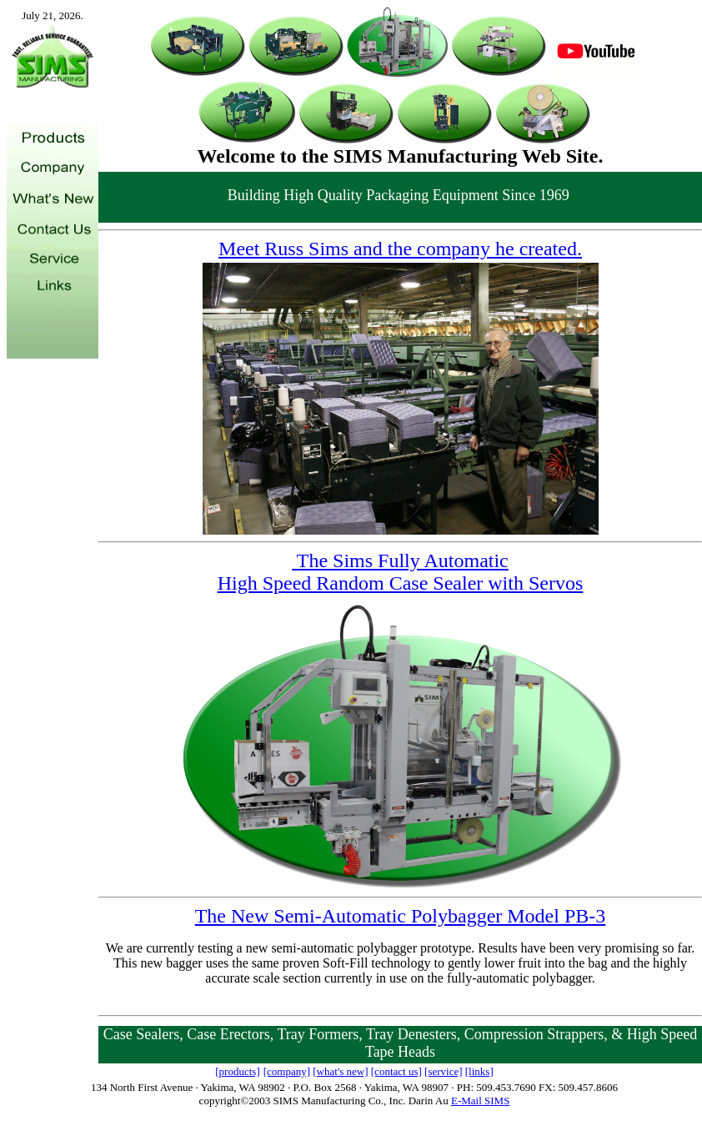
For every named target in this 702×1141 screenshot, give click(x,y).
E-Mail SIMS (480, 1100)
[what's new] (340, 1071)
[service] (443, 1071)
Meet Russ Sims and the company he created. (400, 248)
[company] (286, 1071)
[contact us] (396, 1071)
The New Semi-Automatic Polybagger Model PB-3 (400, 916)
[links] (479, 1071)
